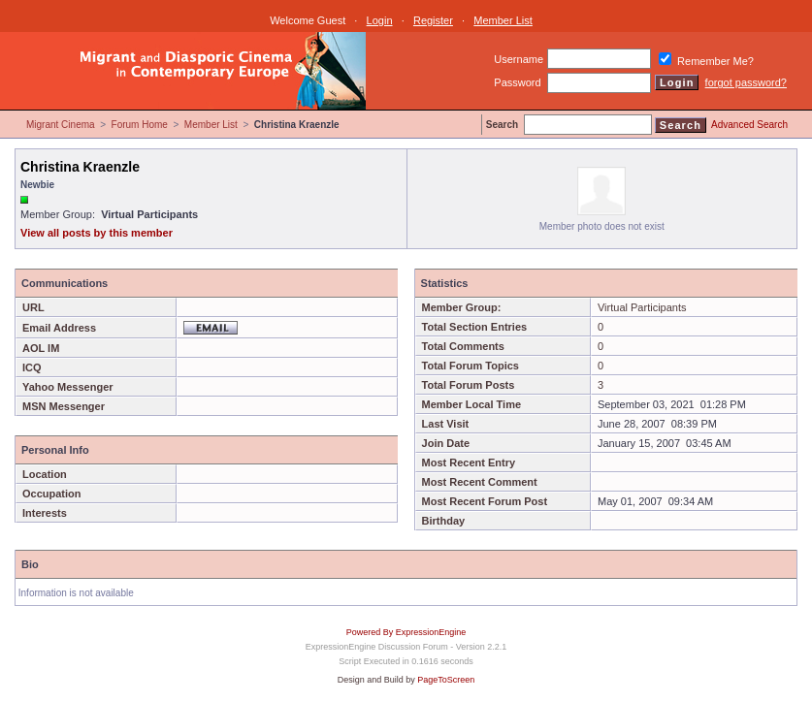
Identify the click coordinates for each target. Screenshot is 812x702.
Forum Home (140, 124)
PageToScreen (445, 680)
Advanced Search (749, 124)
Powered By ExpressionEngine (406, 632)
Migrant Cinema (60, 124)
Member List (503, 20)
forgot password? (746, 82)
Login (380, 20)
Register (433, 20)
